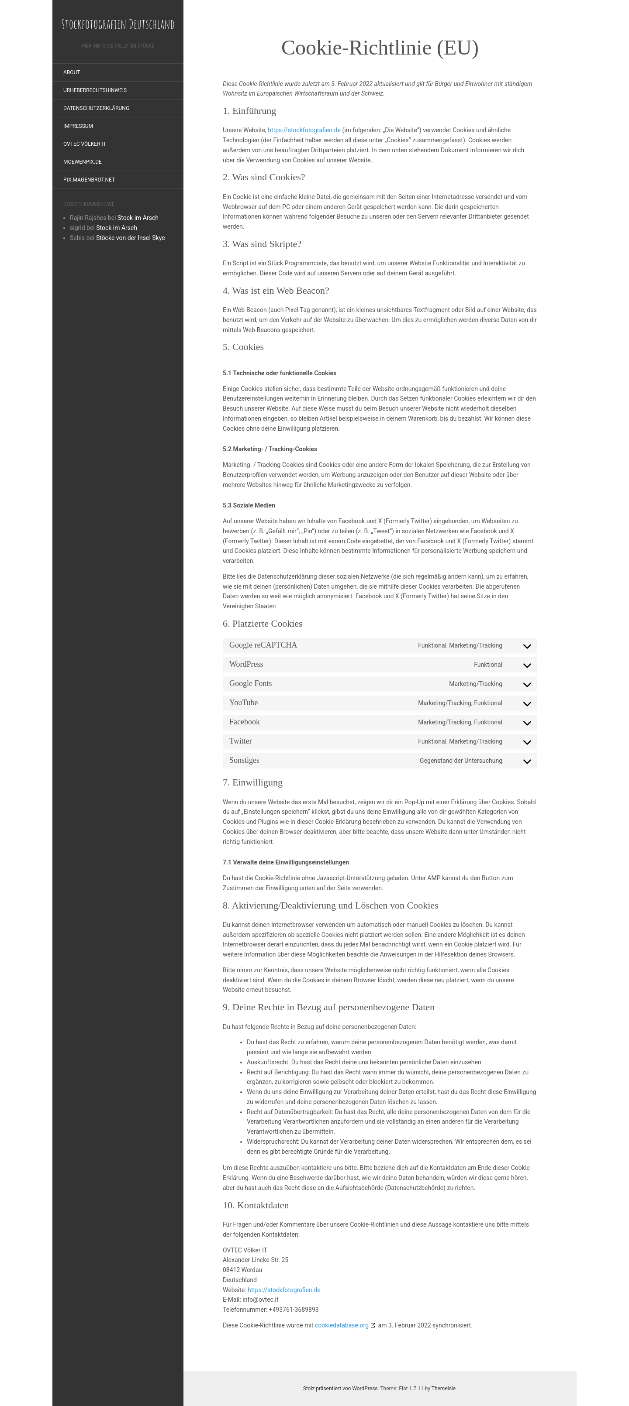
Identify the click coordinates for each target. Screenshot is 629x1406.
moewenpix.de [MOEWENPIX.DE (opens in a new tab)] (82, 162)
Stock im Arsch (138, 217)
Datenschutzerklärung (96, 108)
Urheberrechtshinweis (95, 90)
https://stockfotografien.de (304, 130)
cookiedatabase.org (342, 1325)
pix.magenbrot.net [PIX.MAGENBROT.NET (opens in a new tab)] (89, 180)
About (71, 72)
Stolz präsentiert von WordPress (340, 1388)
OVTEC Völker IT (84, 144)
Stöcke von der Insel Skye (130, 237)
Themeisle (444, 1388)
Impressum (78, 126)
